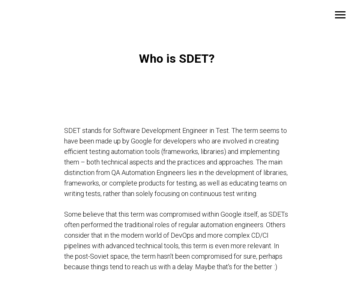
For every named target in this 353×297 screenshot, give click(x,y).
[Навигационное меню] (340, 15)
